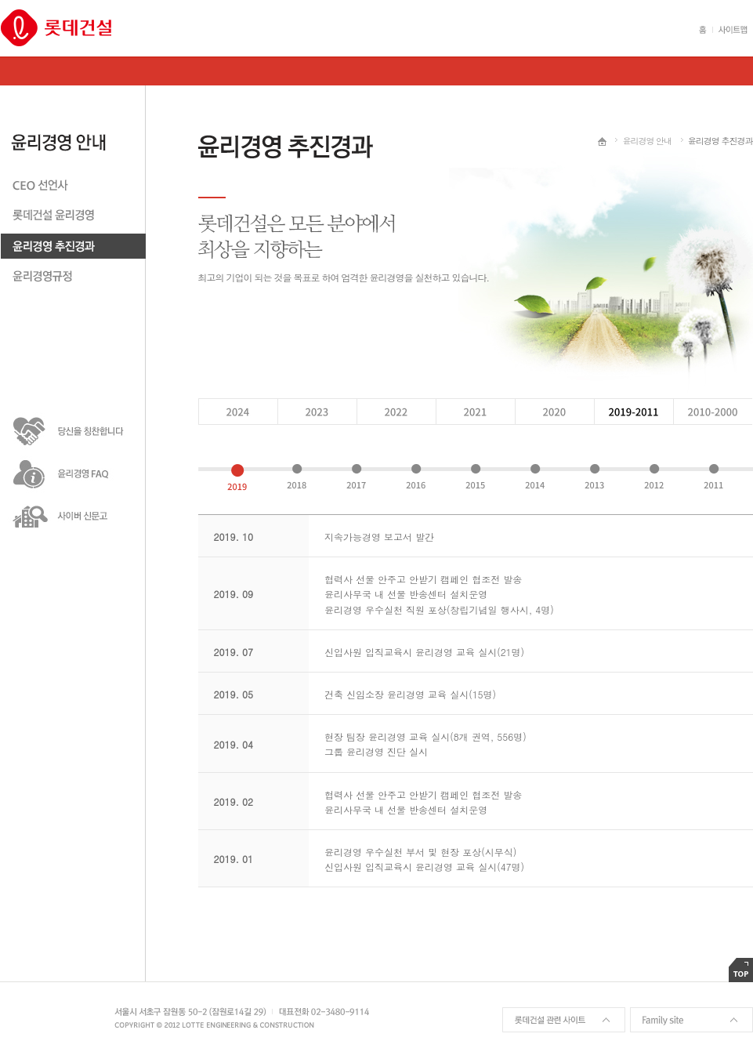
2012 (654, 477)
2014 (535, 477)
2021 (474, 411)
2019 (237, 477)
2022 (395, 411)
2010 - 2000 (712, 411)
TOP (741, 970)
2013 (594, 477)
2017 (356, 477)
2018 (296, 477)
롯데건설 (56, 27)
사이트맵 (730, 30)
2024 (237, 411)
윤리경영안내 (73, 128)
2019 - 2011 (632, 411)
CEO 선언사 (73, 187)
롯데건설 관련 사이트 (563, 1019)
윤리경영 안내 (647, 141)
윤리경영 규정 (73, 279)
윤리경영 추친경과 (73, 249)
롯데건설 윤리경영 (73, 218)
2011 (713, 477)
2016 (415, 477)
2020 (553, 411)
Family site (691, 1019)
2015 (475, 477)
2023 (316, 411)
